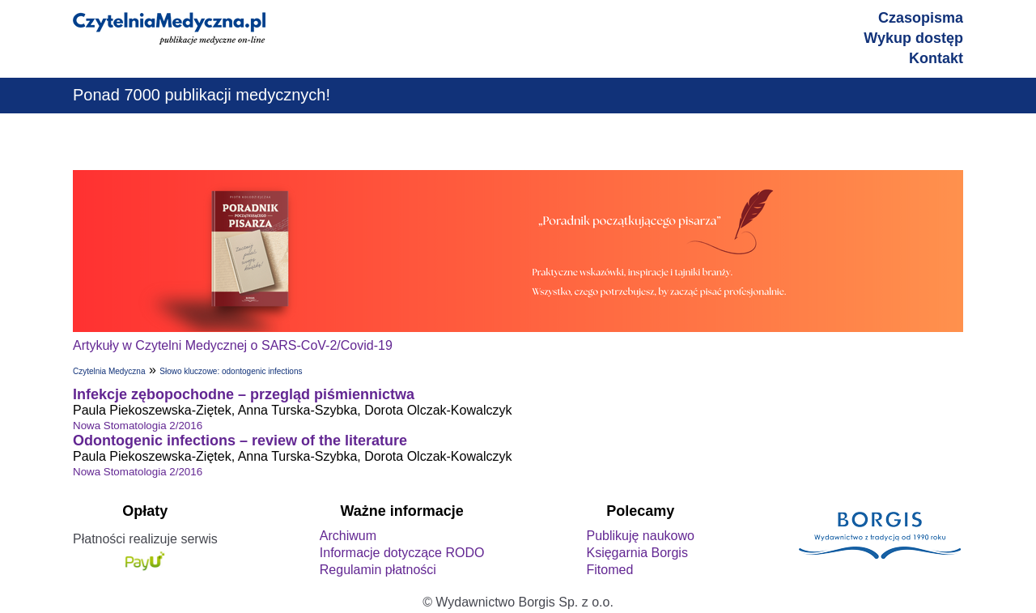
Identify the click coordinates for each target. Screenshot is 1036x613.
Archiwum (348, 536)
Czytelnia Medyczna (109, 371)
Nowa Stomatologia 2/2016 (137, 425)
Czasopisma (920, 18)
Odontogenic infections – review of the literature (240, 440)
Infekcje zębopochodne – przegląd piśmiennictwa (243, 394)
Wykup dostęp (913, 38)
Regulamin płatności (378, 570)
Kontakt (936, 58)
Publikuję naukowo (640, 536)
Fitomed (609, 570)
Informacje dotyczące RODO (402, 553)
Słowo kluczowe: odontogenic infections (230, 371)
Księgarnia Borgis (636, 553)
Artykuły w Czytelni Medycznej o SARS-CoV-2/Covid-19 (233, 345)
